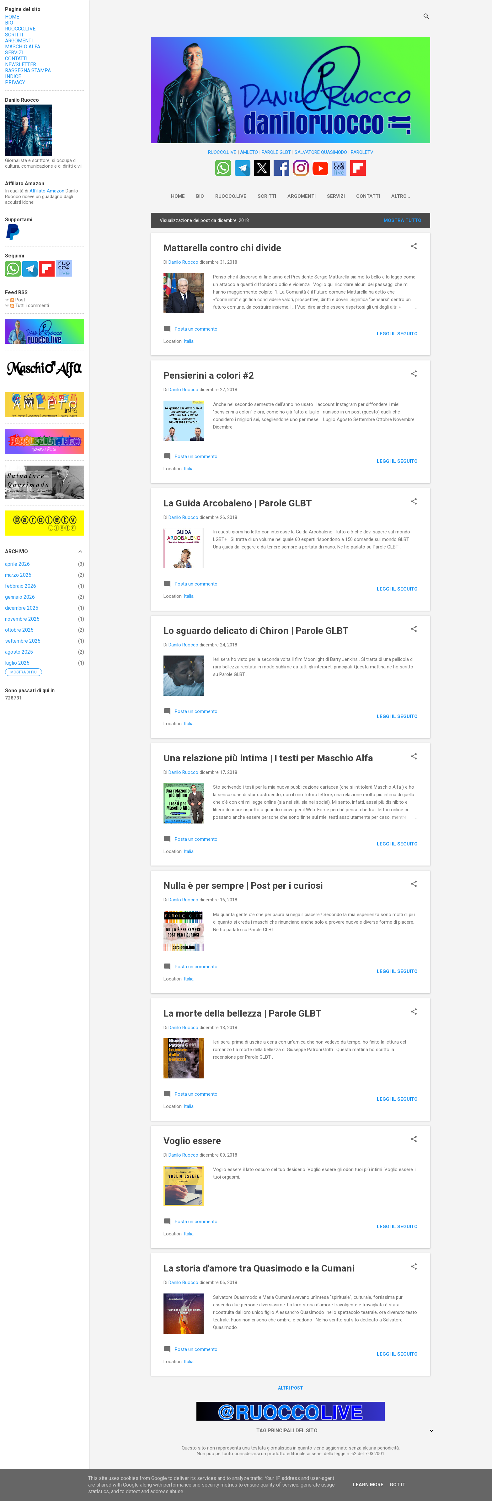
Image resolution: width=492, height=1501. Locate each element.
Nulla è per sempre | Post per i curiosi (243, 886)
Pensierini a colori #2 (208, 376)
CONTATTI (362, 196)
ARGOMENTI (295, 196)
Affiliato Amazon (46, 191)
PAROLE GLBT (276, 152)
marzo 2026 (18, 575)
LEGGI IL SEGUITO (397, 335)
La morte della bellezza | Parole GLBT (242, 1014)
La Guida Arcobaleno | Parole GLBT (237, 504)
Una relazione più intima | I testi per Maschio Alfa (268, 759)
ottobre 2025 (19, 630)
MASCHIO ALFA (22, 47)
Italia (189, 342)
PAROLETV (362, 152)
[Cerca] (426, 17)
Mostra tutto (402, 221)
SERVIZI (330, 196)
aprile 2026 (17, 564)
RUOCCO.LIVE (222, 152)
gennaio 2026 (20, 597)
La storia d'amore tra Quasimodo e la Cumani (259, 1269)
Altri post (290, 1389)
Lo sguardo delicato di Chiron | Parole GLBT (256, 631)
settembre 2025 (22, 641)
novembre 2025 (22, 619)
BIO (194, 196)
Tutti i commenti (29, 305)
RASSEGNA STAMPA (28, 70)
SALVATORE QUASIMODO (321, 152)
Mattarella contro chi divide (222, 249)
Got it (397, 1485)
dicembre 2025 (21, 608)
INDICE (13, 76)
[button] (414, 248)
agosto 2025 (19, 652)
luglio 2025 (17, 663)
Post (17, 300)
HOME (172, 196)
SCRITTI (260, 196)
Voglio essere (192, 1142)
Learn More (368, 1485)
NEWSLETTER (401, 196)
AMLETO (249, 152)
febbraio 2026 (20, 586)
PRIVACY (15, 82)
